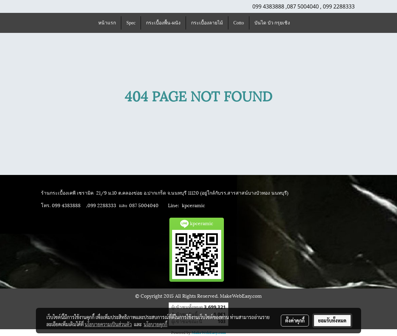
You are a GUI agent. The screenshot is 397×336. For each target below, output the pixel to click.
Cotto (238, 22)
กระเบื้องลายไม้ (207, 22)
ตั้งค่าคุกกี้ (295, 320)
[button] (301, 23)
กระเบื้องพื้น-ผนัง (163, 22)
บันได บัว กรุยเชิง (272, 22)
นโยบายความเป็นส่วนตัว (108, 324)
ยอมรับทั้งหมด (332, 320)
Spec (130, 22)
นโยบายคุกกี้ (155, 324)
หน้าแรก (107, 22)
